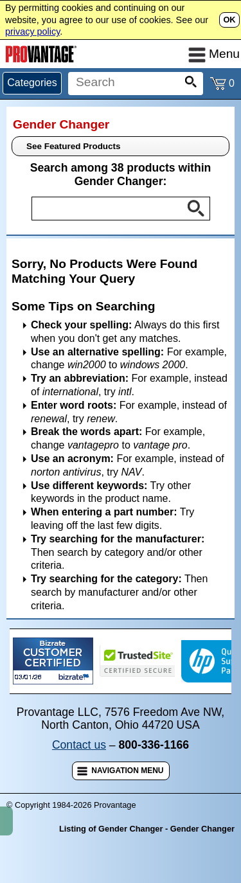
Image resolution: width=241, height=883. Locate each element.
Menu (214, 53)
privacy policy (32, 31)
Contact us (79, 744)
